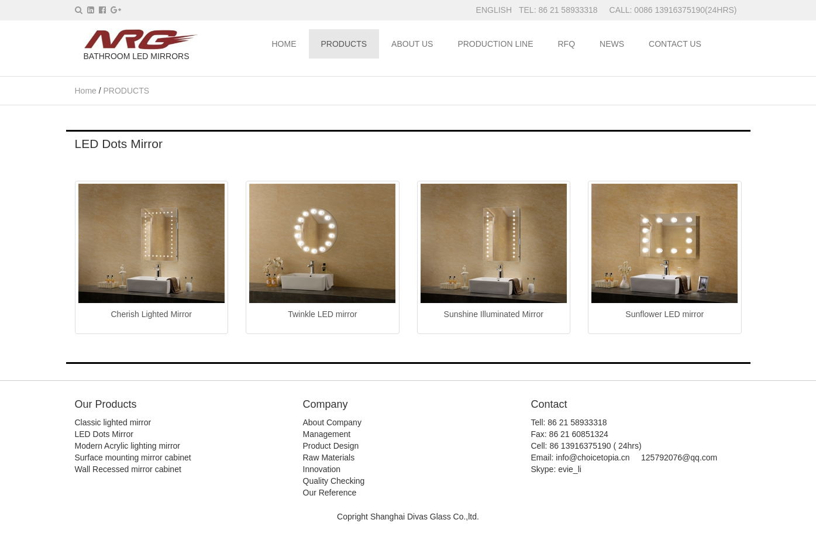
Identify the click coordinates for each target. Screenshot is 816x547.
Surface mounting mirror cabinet (133, 457)
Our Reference (330, 492)
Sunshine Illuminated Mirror (493, 314)
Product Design (331, 445)
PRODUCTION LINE (495, 44)
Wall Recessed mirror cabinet (128, 469)
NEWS (612, 44)
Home (86, 90)
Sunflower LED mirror (664, 314)
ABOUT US (412, 44)
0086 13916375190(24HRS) (685, 10)
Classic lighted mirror (113, 422)
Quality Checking (334, 481)
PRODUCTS (344, 44)
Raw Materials (329, 457)
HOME (284, 44)
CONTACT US (675, 44)
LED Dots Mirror (104, 434)
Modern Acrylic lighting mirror (128, 445)
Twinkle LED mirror (322, 314)
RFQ (567, 44)
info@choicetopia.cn (592, 457)
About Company (332, 422)
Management (327, 434)
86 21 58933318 (569, 10)
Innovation (322, 469)
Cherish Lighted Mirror (151, 314)
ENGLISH (494, 10)
